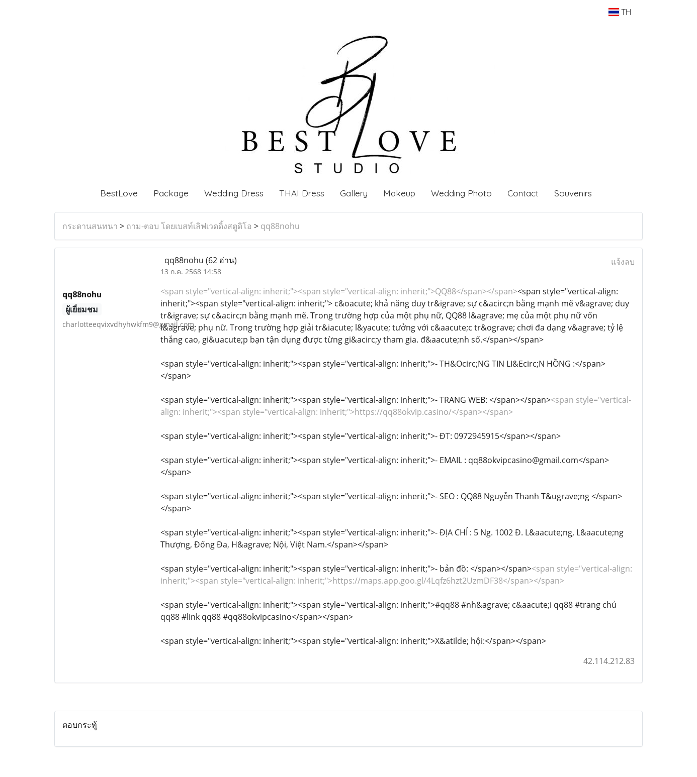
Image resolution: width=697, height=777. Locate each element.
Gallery (354, 193)
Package (171, 193)
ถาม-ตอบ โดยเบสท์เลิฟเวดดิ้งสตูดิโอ (189, 226)
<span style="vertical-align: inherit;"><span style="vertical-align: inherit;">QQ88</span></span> (338, 291)
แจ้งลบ (623, 261)
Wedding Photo (461, 193)
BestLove (119, 193)
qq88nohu (280, 226)
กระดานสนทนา (90, 226)
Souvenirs (573, 193)
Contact (523, 193)
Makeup (399, 193)
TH (619, 12)
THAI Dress (301, 193)
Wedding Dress (234, 193)
